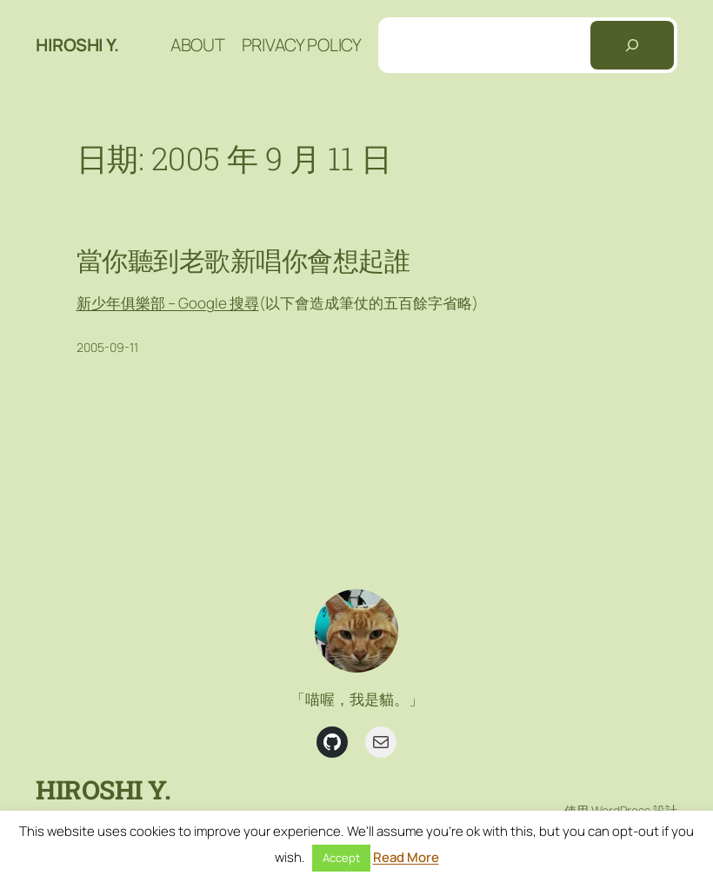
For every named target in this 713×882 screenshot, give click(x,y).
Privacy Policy (302, 44)
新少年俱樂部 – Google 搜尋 (168, 303)
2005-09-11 (107, 347)
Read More (406, 857)
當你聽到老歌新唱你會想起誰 (243, 260)
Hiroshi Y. (77, 44)
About (197, 44)
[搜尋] (632, 45)
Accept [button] (341, 857)
